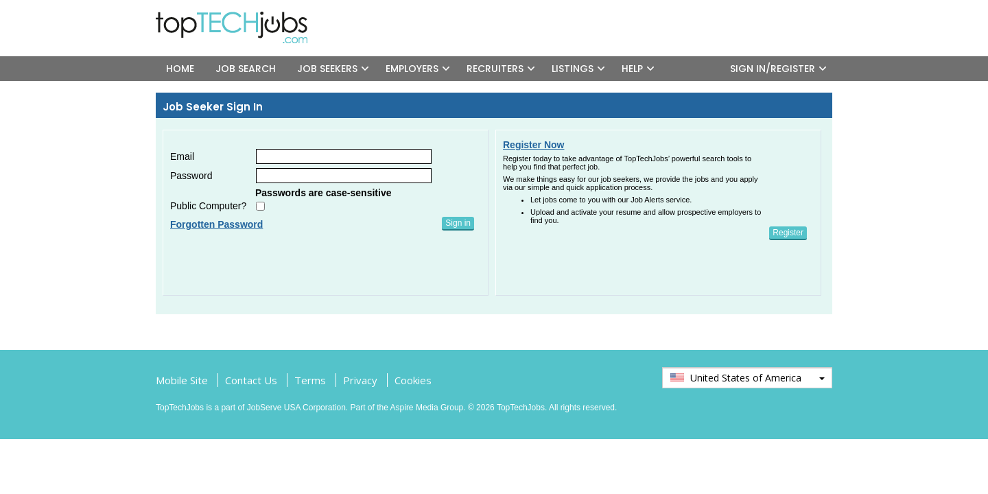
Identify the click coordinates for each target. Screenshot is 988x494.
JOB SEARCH (245, 68)
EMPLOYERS (412, 68)
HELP (632, 68)
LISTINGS (572, 68)
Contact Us (251, 380)
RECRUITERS (495, 68)
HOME (180, 68)
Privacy (360, 380)
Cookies (413, 380)
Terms (310, 380)
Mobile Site (182, 380)
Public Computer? (208, 205)
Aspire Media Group (427, 407)
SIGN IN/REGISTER (772, 68)
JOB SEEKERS (327, 68)
